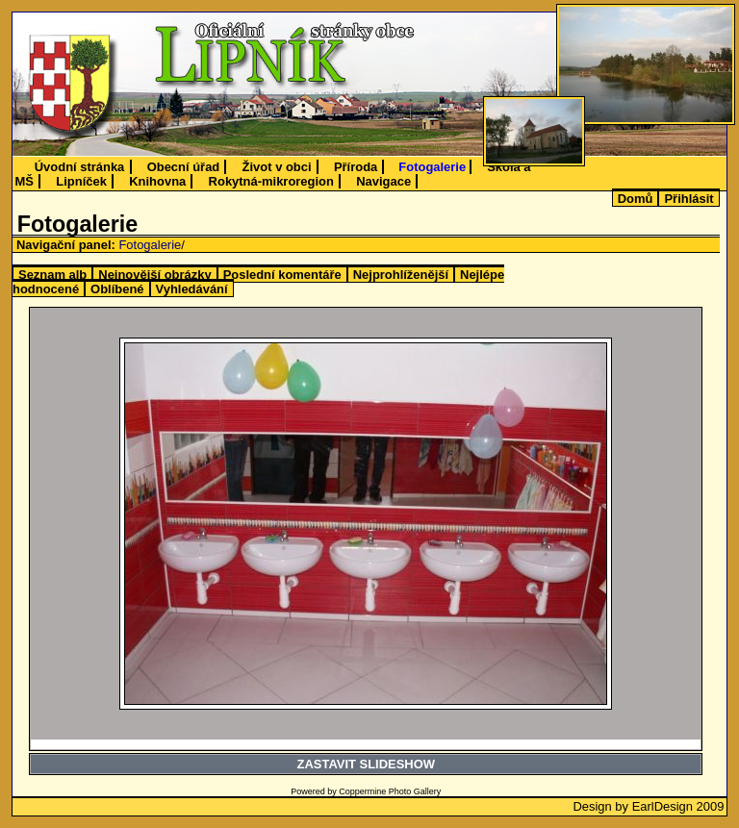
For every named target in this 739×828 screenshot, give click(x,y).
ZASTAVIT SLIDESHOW (366, 764)
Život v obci (277, 167)
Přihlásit (688, 198)
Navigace (383, 181)
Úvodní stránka (80, 167)
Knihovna (157, 181)
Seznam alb (52, 274)
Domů (635, 198)
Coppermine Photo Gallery (390, 791)
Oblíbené (116, 289)
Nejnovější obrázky (154, 274)
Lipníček (81, 181)
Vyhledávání (192, 289)
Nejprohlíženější (400, 274)
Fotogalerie (432, 167)
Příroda (355, 167)
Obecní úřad (183, 167)
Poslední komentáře (282, 274)
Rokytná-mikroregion (271, 181)
